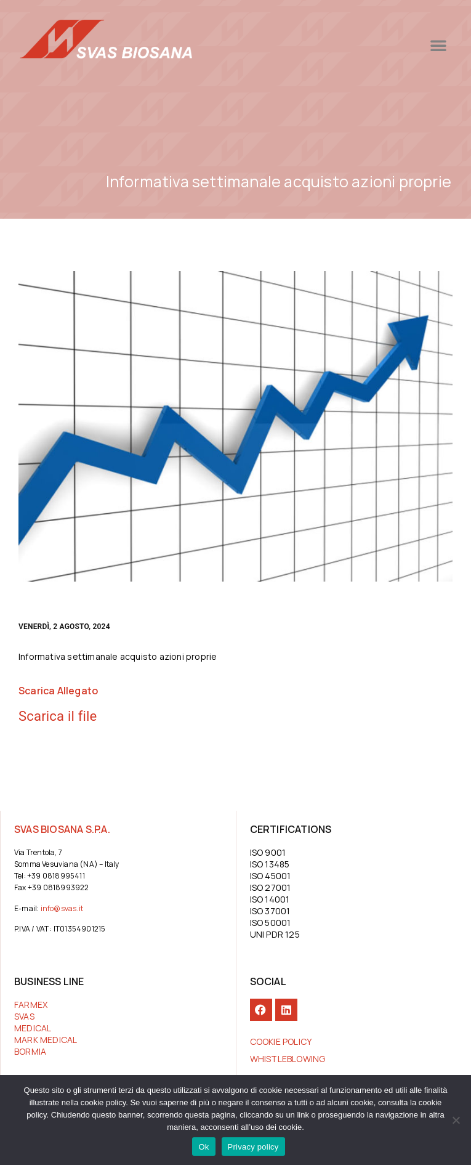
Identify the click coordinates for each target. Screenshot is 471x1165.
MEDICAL (32, 1028)
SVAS (24, 1016)
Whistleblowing (288, 1059)
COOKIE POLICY (281, 1041)
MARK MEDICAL (45, 1039)
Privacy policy (253, 1146)
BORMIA (30, 1051)
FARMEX (30, 1004)
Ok (203, 1146)
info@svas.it (62, 908)
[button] (391, 45)
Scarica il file (57, 716)
